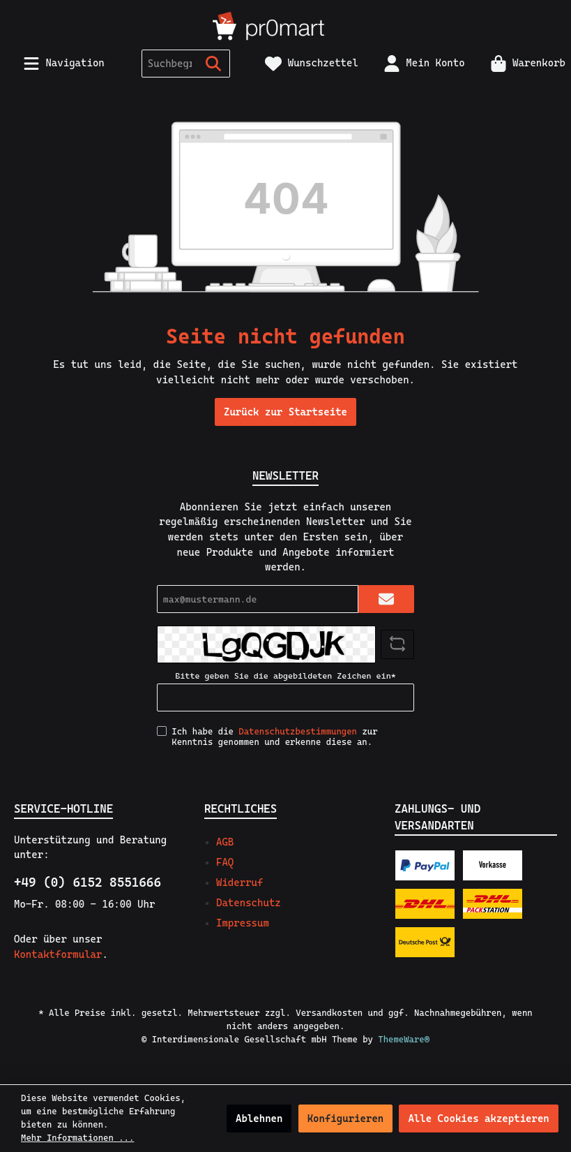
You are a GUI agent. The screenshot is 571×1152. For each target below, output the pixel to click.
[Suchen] (213, 63)
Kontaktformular (58, 954)
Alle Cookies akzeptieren (478, 1118)
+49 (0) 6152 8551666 (87, 882)
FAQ (225, 862)
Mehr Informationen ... (77, 1137)
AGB (225, 842)
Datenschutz (248, 902)
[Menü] (64, 63)
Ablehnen (259, 1118)
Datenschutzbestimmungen (297, 731)
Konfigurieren (345, 1118)
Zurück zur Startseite (285, 412)
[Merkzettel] (311, 63)
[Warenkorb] (523, 63)
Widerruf (239, 882)
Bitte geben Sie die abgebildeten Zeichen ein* (285, 676)
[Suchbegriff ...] (170, 63)
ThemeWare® (403, 1039)
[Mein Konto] (424, 63)
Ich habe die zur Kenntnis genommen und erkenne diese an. (274, 736)
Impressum (242, 923)
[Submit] (386, 599)
